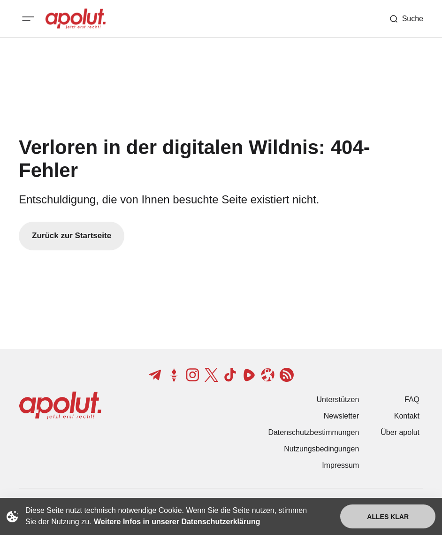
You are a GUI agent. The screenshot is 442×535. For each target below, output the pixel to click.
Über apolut (400, 432)
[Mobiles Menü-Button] (28, 18)
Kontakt (406, 416)
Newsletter (341, 416)
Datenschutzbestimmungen (313, 432)
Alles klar (388, 516)
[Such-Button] (406, 19)
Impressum (340, 465)
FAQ (411, 399)
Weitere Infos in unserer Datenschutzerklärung (177, 522)
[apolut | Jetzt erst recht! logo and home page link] (75, 19)
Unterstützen (338, 399)
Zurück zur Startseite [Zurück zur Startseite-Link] (71, 235)
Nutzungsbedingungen (321, 449)
